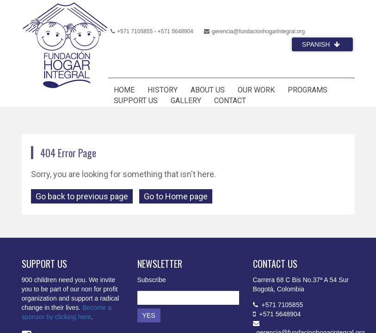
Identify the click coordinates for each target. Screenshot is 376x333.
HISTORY (163, 90)
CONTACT (230, 100)
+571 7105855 (132, 31)
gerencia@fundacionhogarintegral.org (254, 31)
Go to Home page (176, 196)
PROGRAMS (307, 90)
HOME (124, 90)
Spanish (321, 44)
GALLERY (186, 100)
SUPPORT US (136, 100)
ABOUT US (208, 90)
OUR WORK (256, 90)
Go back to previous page (82, 196)
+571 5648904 (175, 31)
